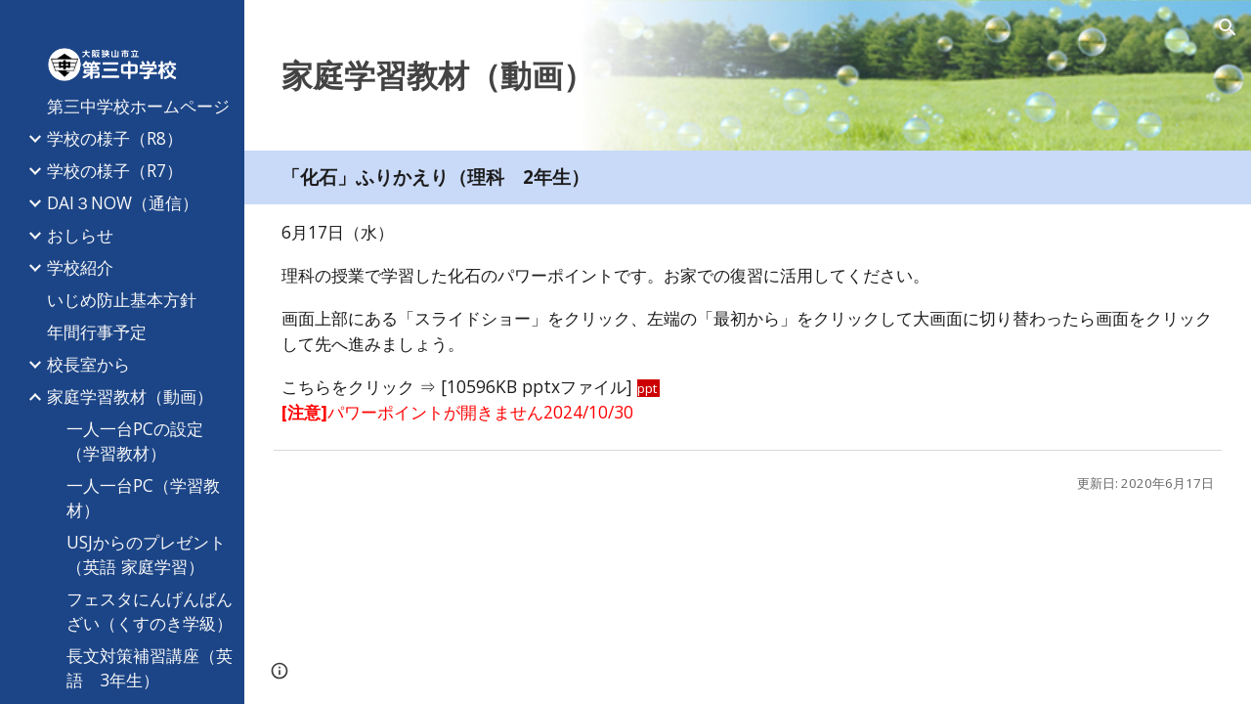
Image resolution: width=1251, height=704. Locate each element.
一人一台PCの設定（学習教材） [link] (134, 440)
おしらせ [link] (80, 234)
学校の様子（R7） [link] (115, 170)
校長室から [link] (88, 363)
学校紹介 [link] (80, 267)
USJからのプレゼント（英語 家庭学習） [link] (146, 554)
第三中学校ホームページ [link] (138, 105)
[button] (1227, 27)
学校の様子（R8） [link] (115, 138)
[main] (748, 75)
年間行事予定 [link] (97, 331)
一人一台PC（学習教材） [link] (143, 497)
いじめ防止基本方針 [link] (121, 299)
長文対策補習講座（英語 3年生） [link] (149, 667)
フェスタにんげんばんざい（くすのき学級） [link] (149, 611)
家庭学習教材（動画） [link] (130, 396)
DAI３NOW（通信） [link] (122, 202)
